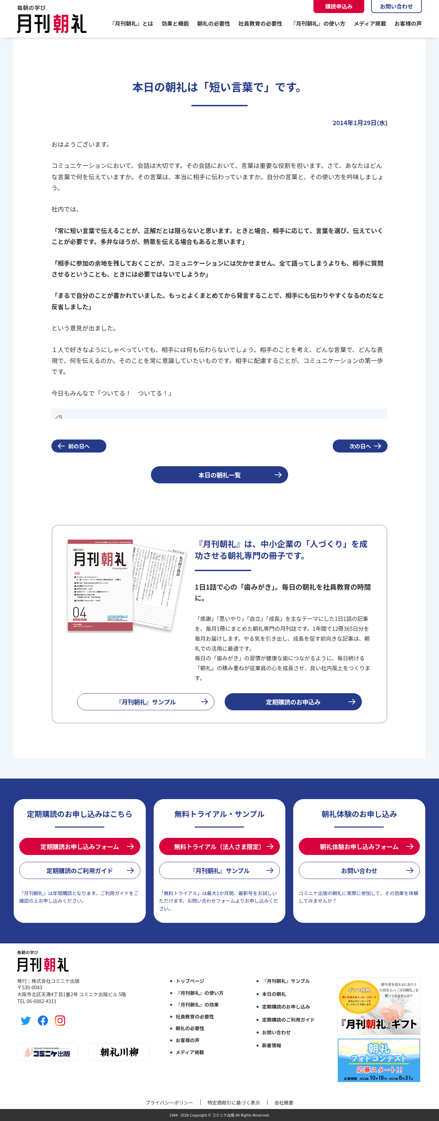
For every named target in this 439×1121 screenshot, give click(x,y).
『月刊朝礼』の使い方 (317, 23)
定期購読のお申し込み (286, 1006)
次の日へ (360, 446)
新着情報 (271, 1045)
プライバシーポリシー (169, 1102)
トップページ (190, 981)
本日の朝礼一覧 (219, 474)
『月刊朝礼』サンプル (146, 701)
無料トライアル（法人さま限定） (219, 846)
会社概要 (284, 1102)
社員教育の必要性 (260, 23)
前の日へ (79, 446)
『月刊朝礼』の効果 (197, 1004)
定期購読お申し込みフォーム (79, 846)
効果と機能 (175, 23)
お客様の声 (408, 23)
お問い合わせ (396, 6)
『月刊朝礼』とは (131, 23)
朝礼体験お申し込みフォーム (359, 846)
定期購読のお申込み (293, 701)
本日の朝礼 (274, 994)
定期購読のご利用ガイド (79, 870)
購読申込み (339, 6)
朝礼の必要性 (213, 23)
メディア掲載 (370, 23)
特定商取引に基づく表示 (233, 1102)
